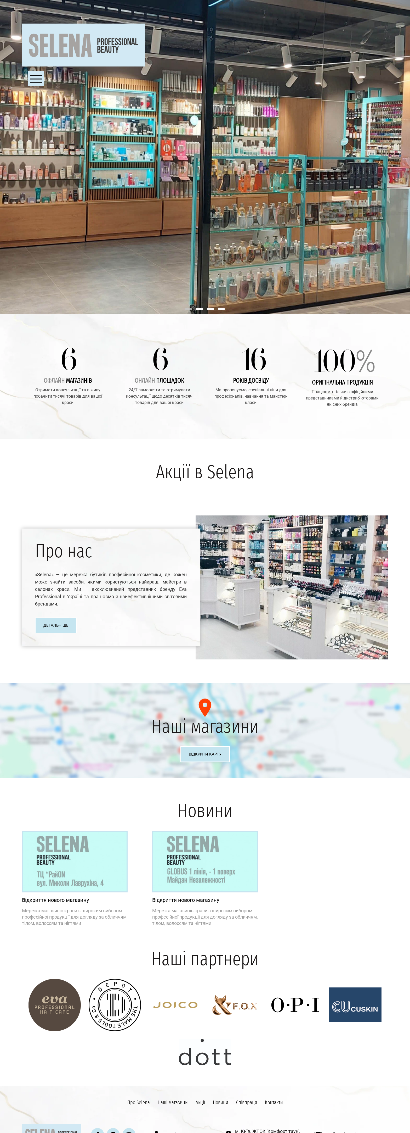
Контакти (274, 1102)
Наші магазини (173, 1102)
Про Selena (138, 1102)
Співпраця (246, 1102)
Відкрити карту (205, 754)
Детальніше (56, 625)
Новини (220, 1102)
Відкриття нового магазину (55, 900)
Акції (200, 1102)
